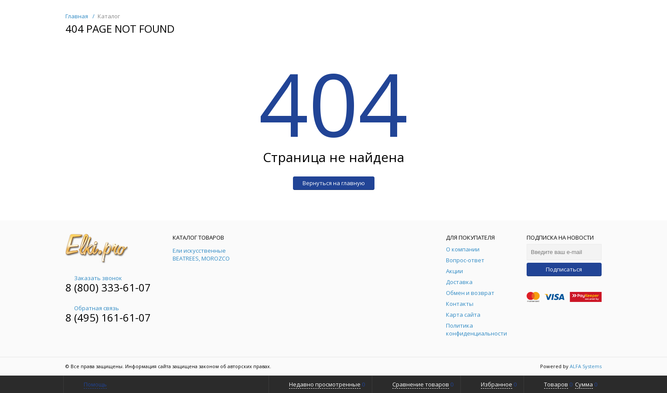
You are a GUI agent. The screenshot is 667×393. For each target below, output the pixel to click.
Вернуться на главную (334, 183)
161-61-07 (126, 317)
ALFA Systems (586, 366)
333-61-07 (126, 287)
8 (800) (83, 287)
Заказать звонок (93, 278)
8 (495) (83, 317)
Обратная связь (92, 308)
